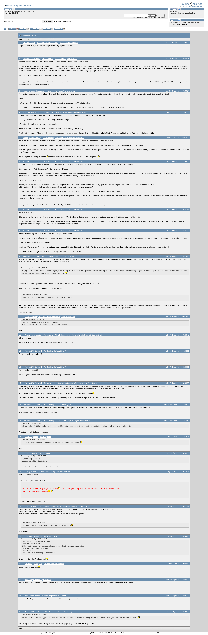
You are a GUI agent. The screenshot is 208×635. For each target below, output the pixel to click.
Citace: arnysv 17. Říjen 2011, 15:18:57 (33, 456)
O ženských (37, 351)
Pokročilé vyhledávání (62, 21)
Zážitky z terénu (29, 43)
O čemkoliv (38, 536)
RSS (157, 633)
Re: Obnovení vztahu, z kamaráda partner (71, 112)
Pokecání (28, 351)
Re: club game (45, 437)
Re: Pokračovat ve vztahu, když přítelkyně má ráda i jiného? (79, 335)
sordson (184, 24)
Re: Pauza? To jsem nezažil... (66, 59)
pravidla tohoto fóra (189, 13)
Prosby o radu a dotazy (32, 59)
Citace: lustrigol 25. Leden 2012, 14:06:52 (34, 268)
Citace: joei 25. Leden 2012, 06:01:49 (33, 319)
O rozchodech (38, 612)
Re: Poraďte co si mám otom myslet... (69, 138)
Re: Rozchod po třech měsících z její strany (62, 612)
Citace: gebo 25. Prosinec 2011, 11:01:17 (34, 423)
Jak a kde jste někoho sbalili (47, 43)
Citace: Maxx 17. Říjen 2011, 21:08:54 (33, 439)
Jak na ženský (47, 59)
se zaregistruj (30, 11)
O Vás (35, 437)
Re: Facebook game (63, 405)
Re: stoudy (47, 580)
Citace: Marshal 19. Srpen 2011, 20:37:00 (34, 539)
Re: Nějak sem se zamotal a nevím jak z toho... (75, 506)
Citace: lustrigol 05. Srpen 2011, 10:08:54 (34, 614)
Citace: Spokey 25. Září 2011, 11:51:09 (33, 481)
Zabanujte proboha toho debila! (55, 596)
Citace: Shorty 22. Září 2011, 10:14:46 (33, 522)
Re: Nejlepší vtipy (50, 536)
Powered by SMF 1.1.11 (91, 633)
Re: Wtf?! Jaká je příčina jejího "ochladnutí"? (73, 421)
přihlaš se (19, 11)
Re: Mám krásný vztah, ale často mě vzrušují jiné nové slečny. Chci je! (70, 383)
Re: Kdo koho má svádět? (54, 564)
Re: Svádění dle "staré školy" (55, 351)
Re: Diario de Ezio (67, 256)
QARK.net (55, 633)
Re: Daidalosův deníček (69, 43)
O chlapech (38, 564)
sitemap (152, 633)
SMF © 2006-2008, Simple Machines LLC (111, 633)
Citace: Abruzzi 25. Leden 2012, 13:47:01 (34, 294)
